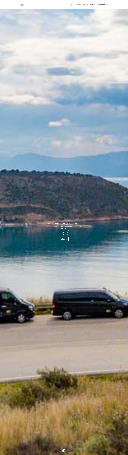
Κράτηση (63, 239)
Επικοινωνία (102, 4)
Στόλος (79, 4)
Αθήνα (84, 4)
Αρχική (73, 4)
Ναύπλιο (92, 4)
